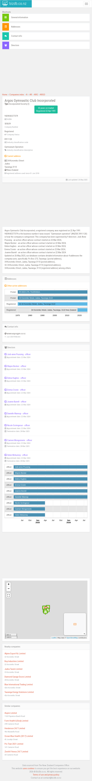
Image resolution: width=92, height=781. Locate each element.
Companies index (16, 94)
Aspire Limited (11, 713)
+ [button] (9, 584)
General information (19, 17)
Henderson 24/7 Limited (15, 728)
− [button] (9, 589)
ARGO (42, 94)
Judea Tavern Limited (13, 669)
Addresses (15, 26)
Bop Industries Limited (14, 661)
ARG (36, 94)
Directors (15, 45)
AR (31, 94)
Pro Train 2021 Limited (14, 744)
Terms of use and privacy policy (46, 774)
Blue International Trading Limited (19, 684)
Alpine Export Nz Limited (15, 653)
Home (4, 94)
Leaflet (53, 638)
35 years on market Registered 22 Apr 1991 (46, 109)
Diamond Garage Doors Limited (18, 676)
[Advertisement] (46, 72)
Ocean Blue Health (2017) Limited (19, 736)
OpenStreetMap (72, 638)
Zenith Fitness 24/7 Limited (16, 751)
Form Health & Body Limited (16, 720)
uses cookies (28, 768)
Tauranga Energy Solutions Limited (19, 692)
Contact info (16, 36)
